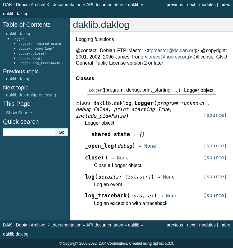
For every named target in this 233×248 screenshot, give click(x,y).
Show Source (19, 112)
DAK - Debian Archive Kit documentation (42, 4)
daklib (134, 4)
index (225, 4)
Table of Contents (27, 24)
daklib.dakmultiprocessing (31, 94)
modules (207, 4)
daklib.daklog (16, 13)
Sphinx (158, 243)
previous (175, 4)
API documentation (104, 4)
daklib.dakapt (19, 78)
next (191, 4)
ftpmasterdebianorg (172, 50)
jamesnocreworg (168, 56)
